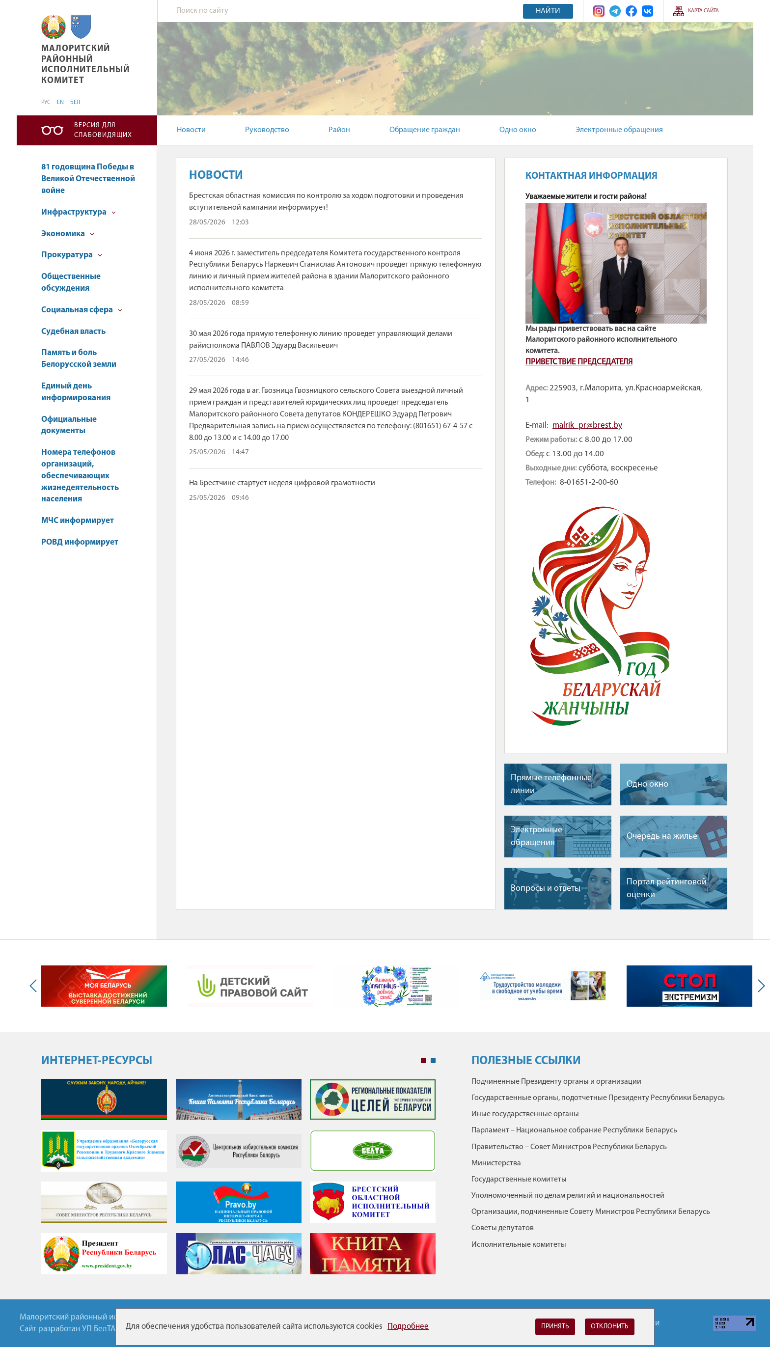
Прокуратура (71, 255)
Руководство (267, 130)
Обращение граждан (424, 130)
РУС (46, 103)
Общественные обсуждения (71, 283)
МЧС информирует (77, 521)
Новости (191, 130)
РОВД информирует (79, 542)
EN (60, 103)
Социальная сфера (81, 310)
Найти (548, 11)
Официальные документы (69, 425)
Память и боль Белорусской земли (78, 359)
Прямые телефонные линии (551, 784)
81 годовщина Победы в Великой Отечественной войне (88, 179)
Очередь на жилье (662, 836)
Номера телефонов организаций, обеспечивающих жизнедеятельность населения (80, 475)
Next (759, 986)
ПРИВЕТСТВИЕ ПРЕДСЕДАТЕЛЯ (578, 362)
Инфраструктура (78, 212)
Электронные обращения (619, 130)
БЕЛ (75, 103)
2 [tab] (433, 1060)
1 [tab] (423, 1060)
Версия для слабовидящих (103, 130)
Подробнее (408, 1326)
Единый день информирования (75, 392)
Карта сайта (703, 11)
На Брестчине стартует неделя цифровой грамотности (282, 483)
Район (339, 130)
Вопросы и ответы (545, 888)
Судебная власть (73, 332)
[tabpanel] (238, 1182)
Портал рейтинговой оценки (667, 888)
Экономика (67, 234)
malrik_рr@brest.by (587, 425)
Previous (35, 986)
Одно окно (517, 130)
